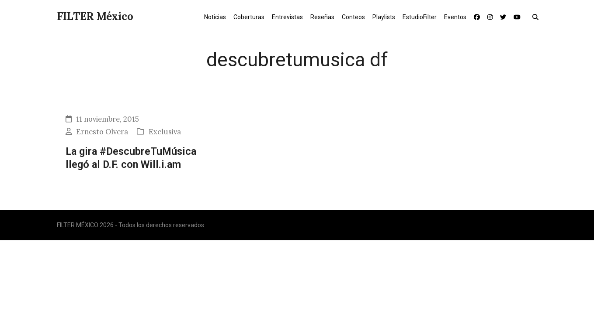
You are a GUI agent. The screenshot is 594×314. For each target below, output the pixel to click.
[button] (537, 16)
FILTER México (95, 16)
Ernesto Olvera (102, 132)
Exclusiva (165, 132)
